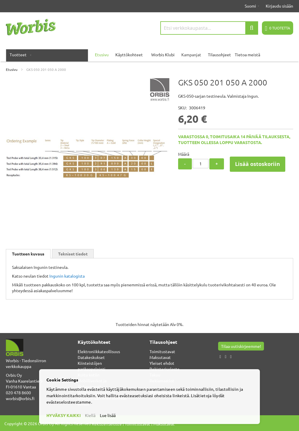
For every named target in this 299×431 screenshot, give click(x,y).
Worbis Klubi (163, 54)
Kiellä (90, 415)
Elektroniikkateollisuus (99, 351)
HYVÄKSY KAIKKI (63, 415)
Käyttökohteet (129, 54)
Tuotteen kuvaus (28, 253)
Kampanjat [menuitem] (191, 54)
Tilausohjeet (219, 54)
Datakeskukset (91, 357)
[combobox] (209, 28)
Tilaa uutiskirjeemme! (241, 346)
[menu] (149, 55)
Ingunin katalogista (67, 275)
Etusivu (12, 69)
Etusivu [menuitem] (102, 54)
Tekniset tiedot (73, 253)
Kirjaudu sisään (279, 5)
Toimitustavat (162, 351)
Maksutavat (160, 357)
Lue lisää (108, 415)
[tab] (28, 253)
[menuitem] (19, 55)
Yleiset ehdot (162, 363)
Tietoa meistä (247, 54)
